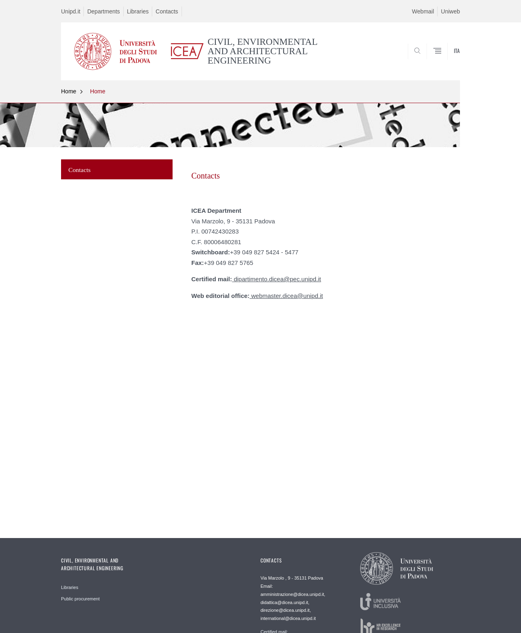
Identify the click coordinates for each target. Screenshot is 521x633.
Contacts (166, 11)
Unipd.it (70, 11)
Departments (103, 11)
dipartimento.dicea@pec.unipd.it (276, 279)
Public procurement (80, 598)
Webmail (423, 11)
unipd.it (313, 295)
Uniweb (450, 11)
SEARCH (446, 60)
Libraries (138, 11)
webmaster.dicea (273, 295)
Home (68, 91)
